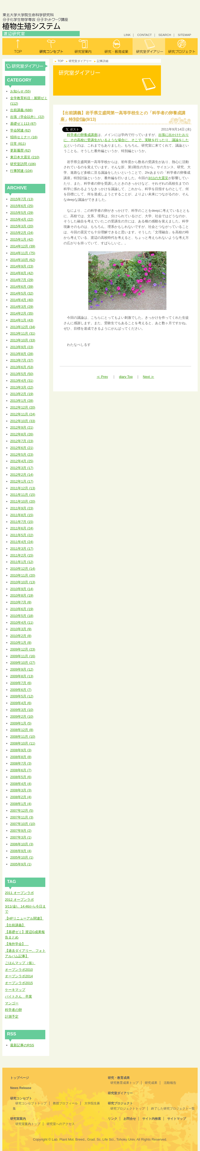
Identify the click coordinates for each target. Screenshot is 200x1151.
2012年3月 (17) (21, 468)
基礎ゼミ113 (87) (23, 124)
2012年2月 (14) (21, 475)
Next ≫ (148, 377)
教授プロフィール (65, 1103)
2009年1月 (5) (21, 723)
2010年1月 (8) (21, 643)
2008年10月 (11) (22, 743)
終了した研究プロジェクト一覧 (173, 1108)
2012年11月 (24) (22, 414)
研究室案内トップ (27, 1124)
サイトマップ (176, 1119)
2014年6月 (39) (21, 287)
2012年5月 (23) (21, 454)
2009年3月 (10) (21, 710)
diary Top (126, 377)
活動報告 (170, 1083)
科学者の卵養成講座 (82, 135)
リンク (112, 1119)
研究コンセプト (51, 46)
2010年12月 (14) (22, 569)
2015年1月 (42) (21, 239)
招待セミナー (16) (24, 137)
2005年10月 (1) (21, 857)
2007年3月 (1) (21, 837)
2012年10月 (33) (22, 421)
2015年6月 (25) (21, 206)
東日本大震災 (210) (24, 157)
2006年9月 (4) (21, 851)
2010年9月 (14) (21, 589)
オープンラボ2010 (19, 970)
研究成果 (151, 1083)
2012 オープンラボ (19, 900)
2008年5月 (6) (21, 777)
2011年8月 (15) (21, 515)
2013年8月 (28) (21, 354)
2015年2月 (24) (21, 233)
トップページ (19, 1078)
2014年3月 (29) (21, 307)
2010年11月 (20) (22, 575)
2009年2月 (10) (21, 716)
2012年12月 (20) (22, 407)
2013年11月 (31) (22, 333)
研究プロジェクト (181, 46)
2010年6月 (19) (21, 609)
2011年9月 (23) (21, 508)
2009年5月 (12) (21, 696)
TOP (61, 60)
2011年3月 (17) (21, 549)
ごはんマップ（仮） (20, 963)
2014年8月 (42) (21, 273)
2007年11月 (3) (21, 817)
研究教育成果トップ (124, 1083)
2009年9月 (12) (21, 669)
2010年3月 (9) (21, 629)
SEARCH (164, 34)
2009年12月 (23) (22, 649)
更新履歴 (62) (20, 150)
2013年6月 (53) (21, 367)
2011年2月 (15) (21, 555)
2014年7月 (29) (21, 280)
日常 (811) (18, 144)
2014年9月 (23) (21, 266)
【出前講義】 (15, 925)
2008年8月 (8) (21, 757)
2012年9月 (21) (21, 427)
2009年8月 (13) (21, 676)
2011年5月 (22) (21, 535)
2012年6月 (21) (21, 448)
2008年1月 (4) (21, 804)
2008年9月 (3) (21, 750)
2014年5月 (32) (21, 293)
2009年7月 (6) (21, 683)
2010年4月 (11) (21, 622)
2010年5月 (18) (21, 616)
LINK (127, 34)
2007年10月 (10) (22, 824)
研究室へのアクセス (61, 1124)
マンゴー (11, 1003)
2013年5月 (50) (21, 374)
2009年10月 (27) (22, 663)
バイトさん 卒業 (18, 996)
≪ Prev (102, 377)
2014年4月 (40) (21, 300)
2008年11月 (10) (22, 737)
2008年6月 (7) (21, 770)
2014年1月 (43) (21, 320)
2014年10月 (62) (22, 260)
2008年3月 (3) (21, 790)
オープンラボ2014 (19, 976)
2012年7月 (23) (21, 441)
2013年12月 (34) (22, 327)
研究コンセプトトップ (31, 1103)
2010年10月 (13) (22, 582)
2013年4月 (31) (21, 381)
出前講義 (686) (21, 110)
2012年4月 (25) (21, 461)
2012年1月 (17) (21, 481)
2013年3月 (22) (21, 387)
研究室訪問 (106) (23, 164)
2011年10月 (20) (22, 501)
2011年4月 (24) (21, 542)
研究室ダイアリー (149, 46)
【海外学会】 (17, 944)
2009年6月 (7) (21, 690)
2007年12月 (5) (21, 810)
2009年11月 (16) (22, 656)
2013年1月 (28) (21, 401)
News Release (20, 1088)
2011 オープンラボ (19, 893)
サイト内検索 (151, 1119)
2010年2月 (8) (21, 636)
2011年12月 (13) (22, 488)
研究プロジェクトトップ (127, 1108)
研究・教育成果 (116, 46)
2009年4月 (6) (21, 703)
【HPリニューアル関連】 (24, 918)
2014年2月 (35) (21, 313)
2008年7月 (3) (21, 763)
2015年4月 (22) (21, 219)
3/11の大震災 (158, 178)
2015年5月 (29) (21, 213)
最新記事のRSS (22, 1045)
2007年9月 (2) (21, 831)
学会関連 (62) (20, 130)
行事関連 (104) (21, 171)
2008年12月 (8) (21, 730)
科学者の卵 (13, 1010)
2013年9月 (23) (21, 347)
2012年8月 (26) (21, 434)
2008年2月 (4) (21, 797)
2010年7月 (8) (21, 602)
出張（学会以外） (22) (27, 117)
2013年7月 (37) (21, 360)
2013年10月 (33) (22, 340)
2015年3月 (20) (21, 226)
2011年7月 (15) (21, 522)
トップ (18, 46)
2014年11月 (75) (22, 253)
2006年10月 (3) (21, 844)
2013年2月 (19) (21, 394)
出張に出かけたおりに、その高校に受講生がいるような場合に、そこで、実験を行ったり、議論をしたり (126, 140)
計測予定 (11, 1016)
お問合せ (129, 1119)
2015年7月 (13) (21, 199)
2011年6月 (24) (21, 528)
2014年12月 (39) (22, 246)
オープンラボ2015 (19, 983)
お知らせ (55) (20, 91)
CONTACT (144, 34)
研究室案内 (83, 46)
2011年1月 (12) (21, 562)
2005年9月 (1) (21, 864)
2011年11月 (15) (22, 495)
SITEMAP (184, 34)
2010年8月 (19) (21, 595)
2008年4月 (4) (21, 784)
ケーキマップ (15, 990)
